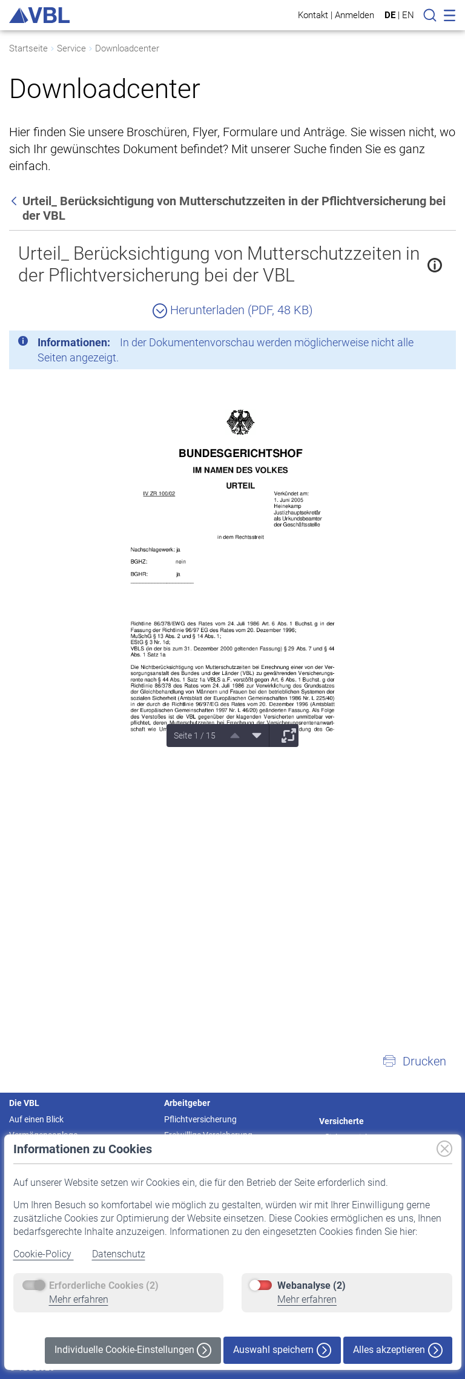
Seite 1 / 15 (195, 735)
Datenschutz (118, 1254)
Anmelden (354, 15)
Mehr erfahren (78, 1299)
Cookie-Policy (43, 1254)
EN (408, 15)
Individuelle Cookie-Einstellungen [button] (132, 1350)
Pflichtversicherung (200, 1119)
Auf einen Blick (36, 1119)
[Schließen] (413, 344)
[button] (414, 1061)
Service (71, 48)
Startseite (28, 48)
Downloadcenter (127, 48)
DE (389, 15)
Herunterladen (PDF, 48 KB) (233, 310)
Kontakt (313, 15)
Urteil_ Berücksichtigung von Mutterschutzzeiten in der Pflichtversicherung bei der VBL (219, 264)
